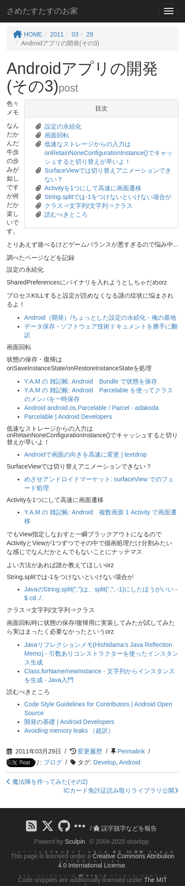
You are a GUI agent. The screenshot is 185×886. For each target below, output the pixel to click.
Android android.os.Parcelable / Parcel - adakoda (91, 407)
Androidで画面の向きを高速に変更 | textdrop (85, 454)
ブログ (53, 762)
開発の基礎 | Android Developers (69, 721)
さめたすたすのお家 (42, 11)
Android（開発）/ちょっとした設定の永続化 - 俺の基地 (100, 317)
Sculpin (75, 841)
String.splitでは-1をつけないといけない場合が (107, 196)
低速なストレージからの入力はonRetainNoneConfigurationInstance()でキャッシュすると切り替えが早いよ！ (108, 152)
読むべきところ (66, 214)
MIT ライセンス (93, 875)
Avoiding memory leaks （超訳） (69, 730)
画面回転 (56, 135)
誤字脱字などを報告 (125, 828)
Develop (104, 762)
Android (129, 762)
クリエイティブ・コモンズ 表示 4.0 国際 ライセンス (109, 851)
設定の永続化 (62, 126)
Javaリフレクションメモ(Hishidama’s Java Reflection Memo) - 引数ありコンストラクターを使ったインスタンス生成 (101, 653)
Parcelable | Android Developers (68, 416)
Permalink (131, 751)
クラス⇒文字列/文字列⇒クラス (88, 205)
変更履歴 (90, 751)
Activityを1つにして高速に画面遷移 (92, 188)
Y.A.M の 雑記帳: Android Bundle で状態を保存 (90, 381)
